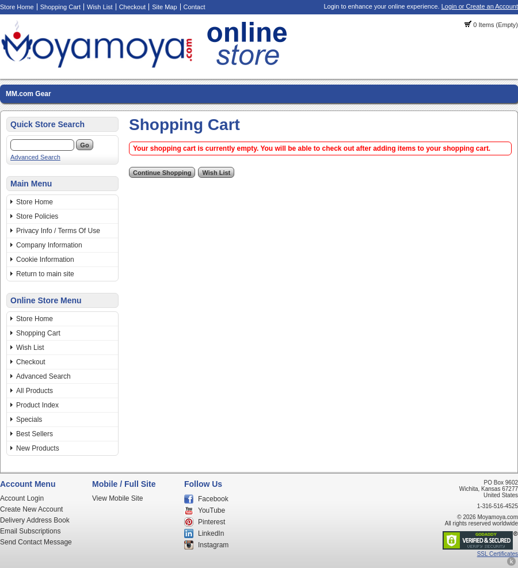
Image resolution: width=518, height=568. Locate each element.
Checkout (132, 6)
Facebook (213, 499)
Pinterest (211, 522)
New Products (37, 448)
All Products (34, 391)
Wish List (100, 6)
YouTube (211, 510)
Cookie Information (45, 260)
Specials (29, 419)
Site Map (164, 6)
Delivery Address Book (35, 520)
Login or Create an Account (479, 6)
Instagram (213, 545)
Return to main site (45, 274)
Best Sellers (34, 434)
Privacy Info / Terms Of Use (58, 231)
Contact (194, 6)
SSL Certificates (497, 554)
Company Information (49, 245)
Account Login (22, 498)
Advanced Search (35, 157)
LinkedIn (211, 533)
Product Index (37, 405)
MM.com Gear (28, 94)
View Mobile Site (117, 498)
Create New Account (31, 509)
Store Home (17, 6)
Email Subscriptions (30, 531)
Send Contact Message (36, 542)
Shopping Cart (60, 6)
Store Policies (37, 216)
